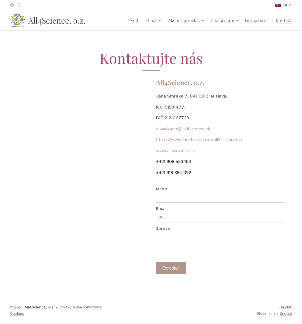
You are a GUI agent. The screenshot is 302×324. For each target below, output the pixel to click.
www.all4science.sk (175, 150)
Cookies (17, 313)
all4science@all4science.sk (183, 129)
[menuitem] (134, 20)
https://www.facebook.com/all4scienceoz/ (199, 140)
